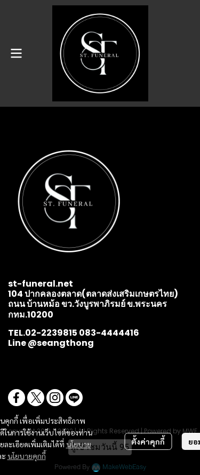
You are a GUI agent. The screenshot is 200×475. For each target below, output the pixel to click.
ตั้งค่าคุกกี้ (148, 441)
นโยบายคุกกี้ (26, 456)
